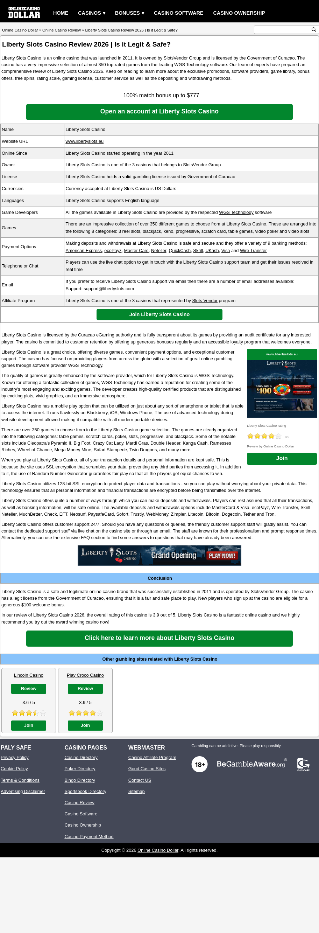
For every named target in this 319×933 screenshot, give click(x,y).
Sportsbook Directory (85, 791)
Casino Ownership (239, 13)
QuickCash (180, 250)
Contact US (139, 780)
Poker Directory (79, 768)
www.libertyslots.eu (84, 141)
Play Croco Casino (85, 675)
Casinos (89, 13)
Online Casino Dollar (157, 850)
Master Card (136, 250)
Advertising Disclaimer (23, 791)
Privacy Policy (15, 757)
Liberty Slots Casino (196, 659)
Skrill (198, 250)
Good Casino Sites (147, 768)
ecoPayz (112, 250)
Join (282, 458)
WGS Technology (236, 212)
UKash (212, 250)
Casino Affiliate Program (152, 757)
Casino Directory (81, 757)
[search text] (283, 30)
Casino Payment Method (88, 836)
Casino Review (79, 802)
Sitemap (136, 791)
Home (60, 13)
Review (28, 688)
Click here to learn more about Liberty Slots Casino (159, 637)
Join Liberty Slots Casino (159, 314)
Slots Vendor (205, 300)
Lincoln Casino (28, 675)
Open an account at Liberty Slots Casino (159, 111)
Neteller (158, 250)
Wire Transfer (253, 250)
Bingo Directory (79, 780)
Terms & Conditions (20, 780)
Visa (225, 250)
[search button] (314, 29)
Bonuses (127, 13)
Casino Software (179, 13)
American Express (83, 250)
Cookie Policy (14, 768)
